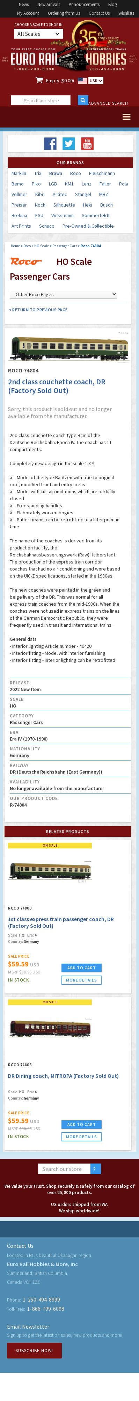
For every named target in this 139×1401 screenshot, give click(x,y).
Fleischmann (102, 173)
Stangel (83, 194)
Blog (112, 4)
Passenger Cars (64, 245)
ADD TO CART (81, 967)
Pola (123, 184)
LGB (53, 184)
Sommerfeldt (96, 215)
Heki (87, 205)
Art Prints (21, 226)
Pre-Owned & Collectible (88, 226)
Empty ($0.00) (60, 80)
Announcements (84, 4)
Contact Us (99, 13)
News (24, 4)
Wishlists (126, 13)
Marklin (19, 173)
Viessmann (62, 215)
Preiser (19, 205)
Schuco (46, 226)
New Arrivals (48, 4)
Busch (106, 205)
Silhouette (64, 205)
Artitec (60, 194)
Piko (36, 184)
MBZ (103, 194)
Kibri (40, 194)
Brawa (55, 173)
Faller (105, 184)
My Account (28, 13)
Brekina (19, 215)
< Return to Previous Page (38, 309)
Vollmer (19, 194)
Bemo (18, 184)
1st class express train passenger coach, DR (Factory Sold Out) (61, 922)
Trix (37, 173)
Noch (40, 205)
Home (15, 245)
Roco (75, 173)
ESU (39, 215)
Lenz (87, 184)
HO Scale (41, 245)
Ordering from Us (64, 13)
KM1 (69, 184)
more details (81, 980)
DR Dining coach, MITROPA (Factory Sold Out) (63, 1075)
